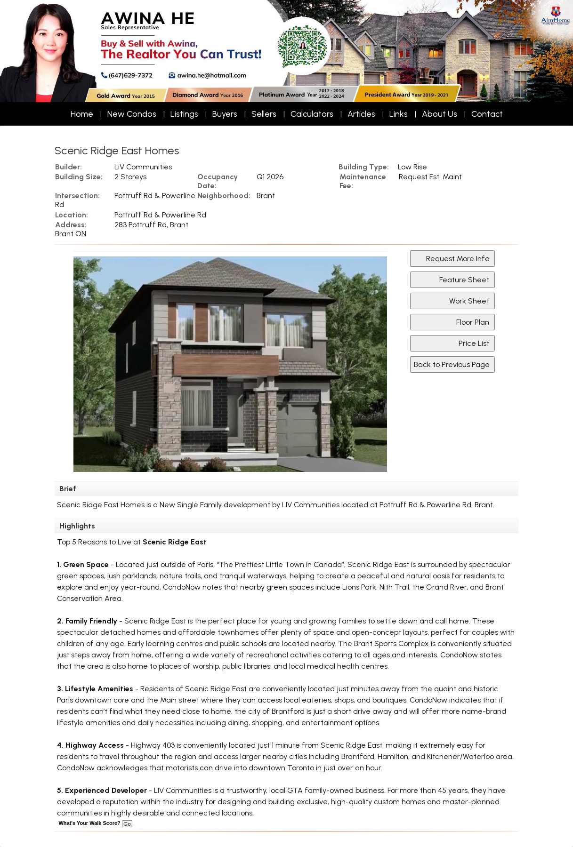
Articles (361, 114)
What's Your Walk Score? (95, 823)
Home (82, 114)
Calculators (312, 114)
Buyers (224, 114)
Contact (487, 114)
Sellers (263, 114)
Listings (184, 114)
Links (398, 114)
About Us (439, 114)
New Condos (131, 114)
